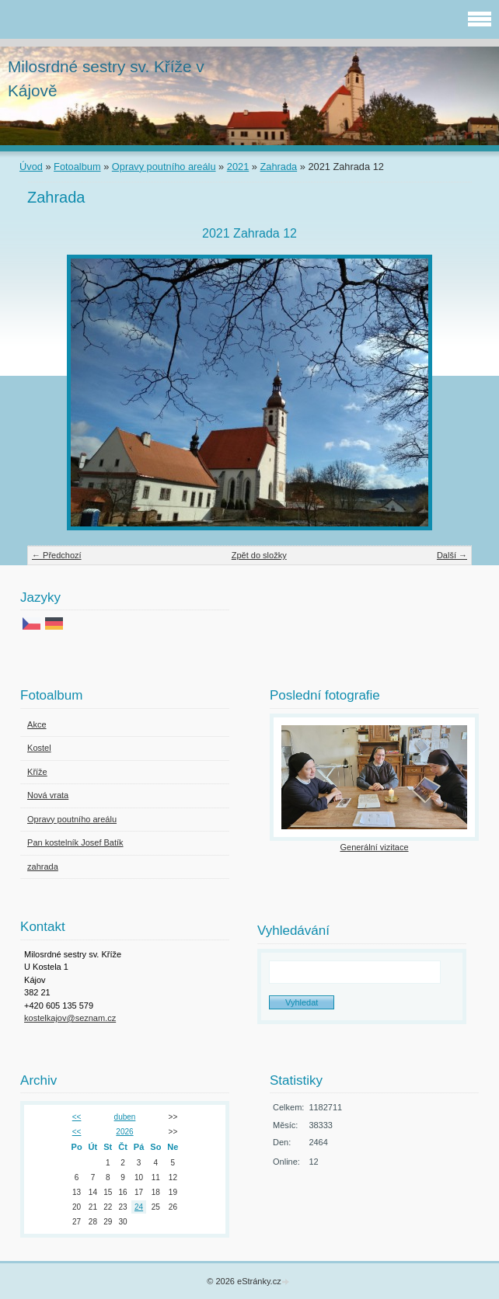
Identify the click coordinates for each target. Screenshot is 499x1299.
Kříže (37, 771)
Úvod (31, 166)
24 (138, 1207)
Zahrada (279, 166)
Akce (36, 724)
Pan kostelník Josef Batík (75, 842)
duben (125, 1117)
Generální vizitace (374, 847)
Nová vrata (47, 795)
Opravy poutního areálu (164, 166)
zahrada (42, 866)
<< (77, 1117)
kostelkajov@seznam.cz (70, 1018)
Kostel (39, 747)
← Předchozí (57, 555)
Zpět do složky (259, 555)
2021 (238, 166)
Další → (452, 555)
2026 (124, 1131)
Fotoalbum (77, 166)
